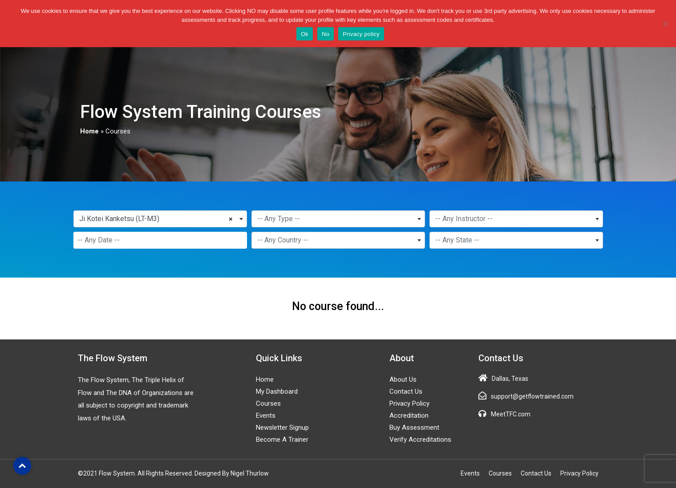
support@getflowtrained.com (532, 396)
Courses (268, 403)
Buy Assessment (414, 427)
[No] (664, 23)
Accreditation (409, 415)
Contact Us (405, 391)
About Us (403, 379)
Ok (304, 34)
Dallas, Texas (510, 378)
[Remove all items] (232, 218)
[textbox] (338, 219)
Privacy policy (361, 34)
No (325, 34)
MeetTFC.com (510, 414)
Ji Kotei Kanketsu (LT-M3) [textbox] (119, 218)
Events (265, 415)
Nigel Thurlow (250, 473)
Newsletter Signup (282, 427)
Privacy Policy (409, 403)
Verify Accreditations (420, 440)
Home (89, 131)
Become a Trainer (282, 440)
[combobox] (160, 218)
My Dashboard (277, 391)
